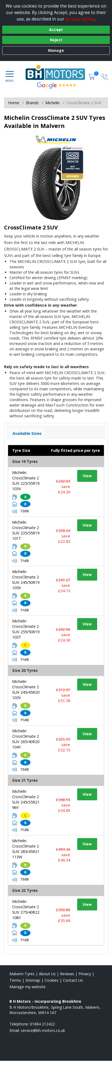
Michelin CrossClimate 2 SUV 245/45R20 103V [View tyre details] (25, 689)
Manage (56, 50)
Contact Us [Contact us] (73, 980)
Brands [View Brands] (32, 102)
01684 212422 (42, 1024)
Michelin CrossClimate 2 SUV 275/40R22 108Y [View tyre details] (25, 909)
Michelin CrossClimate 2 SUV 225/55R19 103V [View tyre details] (25, 480)
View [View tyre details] (87, 475)
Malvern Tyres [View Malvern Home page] (22, 973)
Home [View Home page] (13, 102)
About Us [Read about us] (47, 973)
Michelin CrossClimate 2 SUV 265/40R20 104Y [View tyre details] (25, 739)
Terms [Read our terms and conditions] (15, 980)
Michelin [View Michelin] (52, 102)
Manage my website (27, 986)
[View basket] (92, 76)
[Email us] (43, 1030)
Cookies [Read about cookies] (52, 980)
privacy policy (80, 19)
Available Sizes (27, 433)
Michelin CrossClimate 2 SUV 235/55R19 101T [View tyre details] (25, 530)
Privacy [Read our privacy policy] (85, 973)
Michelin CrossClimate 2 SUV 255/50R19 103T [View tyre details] (25, 629)
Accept (56, 29)
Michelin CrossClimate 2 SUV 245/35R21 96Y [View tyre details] (25, 799)
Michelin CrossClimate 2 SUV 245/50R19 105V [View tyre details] (25, 579)
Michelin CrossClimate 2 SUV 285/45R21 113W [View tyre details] (25, 848)
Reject (56, 39)
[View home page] (58, 72)
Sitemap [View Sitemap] (32, 980)
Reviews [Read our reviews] (67, 973)
